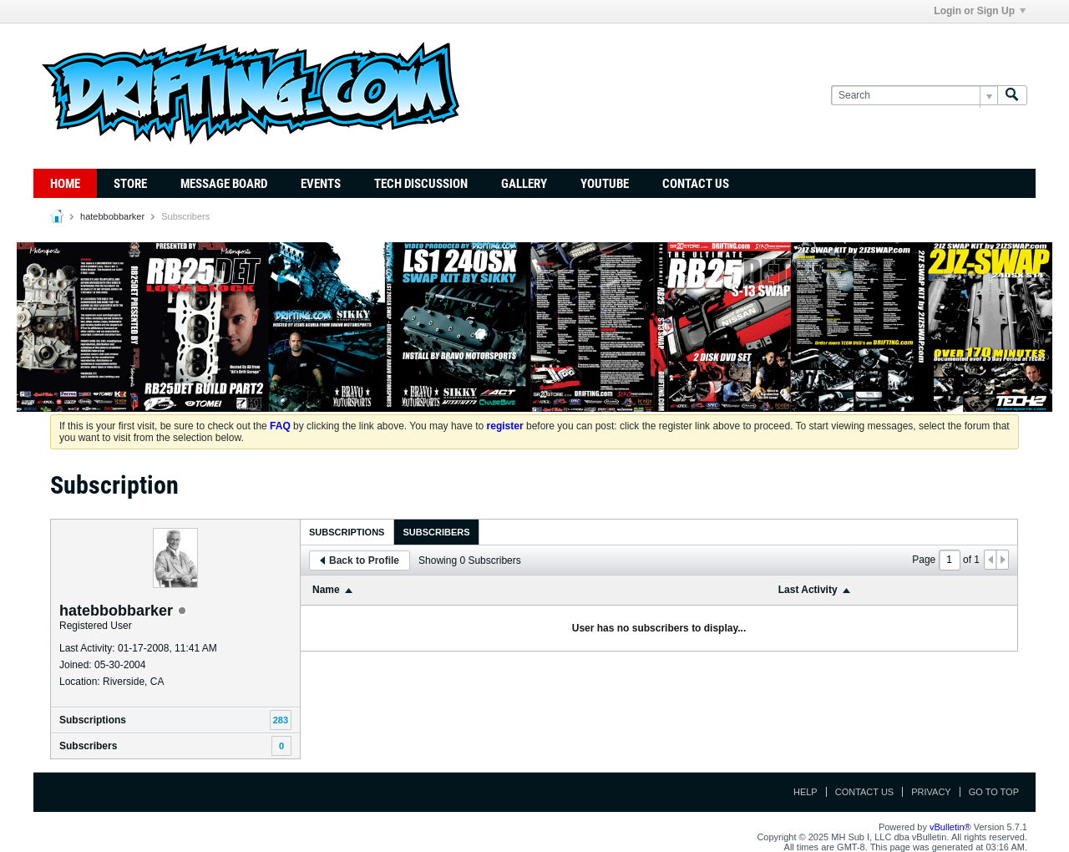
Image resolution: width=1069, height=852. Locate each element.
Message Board (223, 183)
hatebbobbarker (112, 216)
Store (130, 183)
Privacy (930, 792)
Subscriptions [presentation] (346, 532)
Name (326, 590)
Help (805, 792)
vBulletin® (950, 827)
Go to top (994, 792)
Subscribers (88, 746)
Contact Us (695, 183)
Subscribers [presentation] (436, 532)
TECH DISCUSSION (421, 183)
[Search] (914, 95)
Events (321, 183)
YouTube (604, 183)
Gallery (524, 183)
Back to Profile (359, 560)
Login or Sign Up (980, 11)
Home (65, 183)
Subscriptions (92, 720)
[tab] (346, 532)
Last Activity (808, 590)
